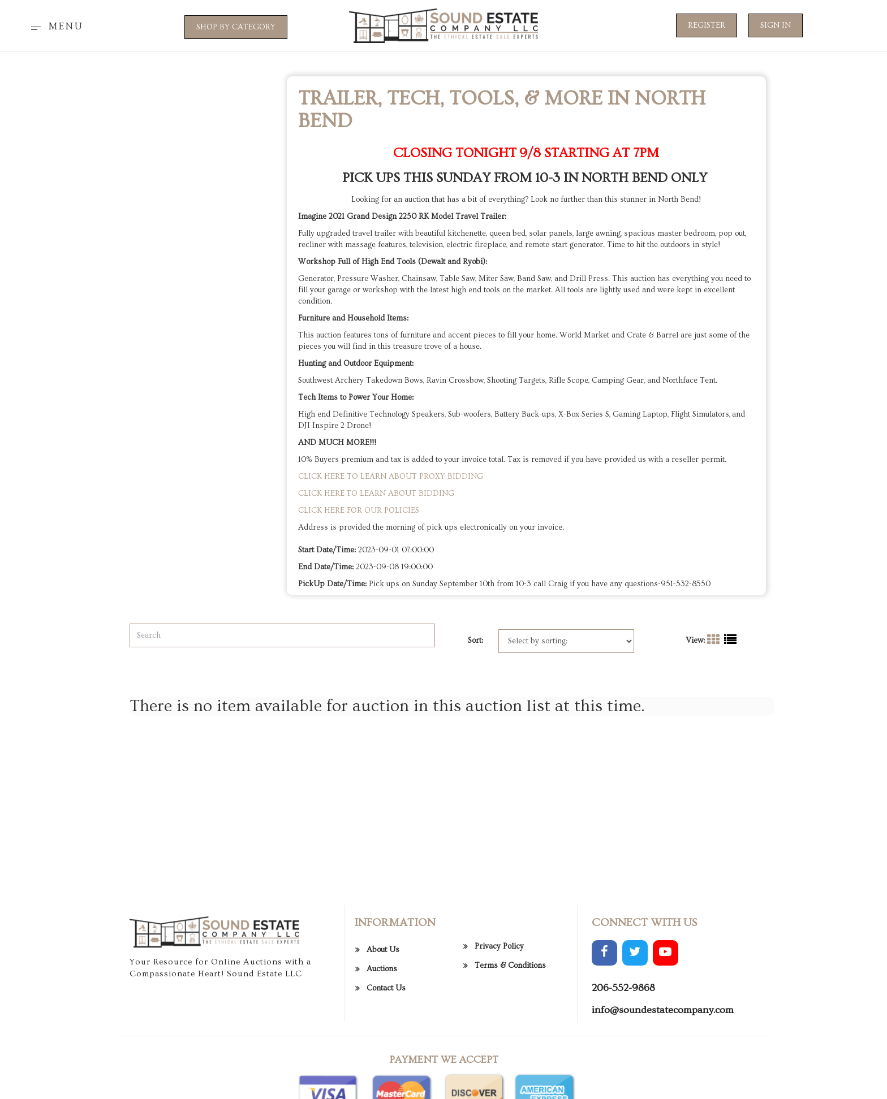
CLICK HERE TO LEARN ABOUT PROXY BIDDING (390, 476)
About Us (383, 1008)
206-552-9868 (623, 1046)
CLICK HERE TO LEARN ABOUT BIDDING (376, 493)
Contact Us (386, 1046)
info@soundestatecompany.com (663, 1069)
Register (706, 25)
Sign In (775, 25)
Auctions (382, 1027)
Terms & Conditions (510, 1024)
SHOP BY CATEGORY (235, 27)
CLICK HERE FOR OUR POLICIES (358, 510)
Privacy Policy (499, 1005)
